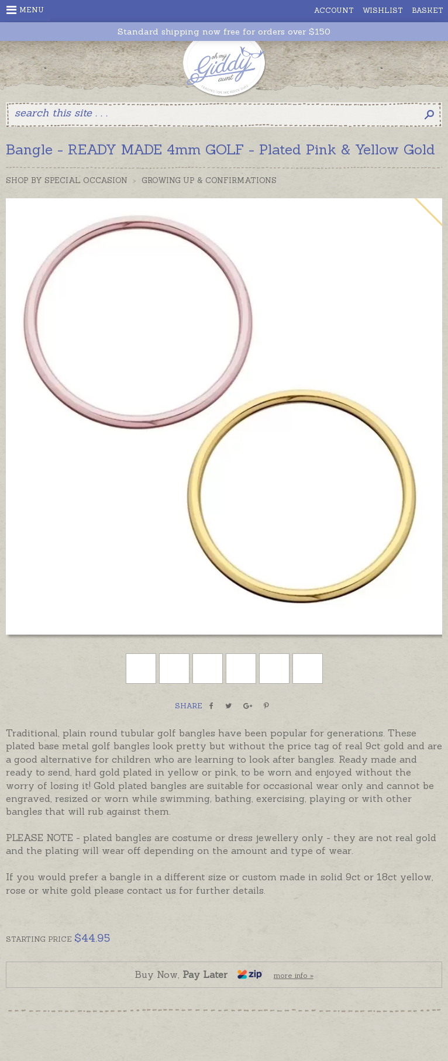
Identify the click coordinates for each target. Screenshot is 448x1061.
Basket (427, 10)
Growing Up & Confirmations (209, 180)
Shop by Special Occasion (66, 180)
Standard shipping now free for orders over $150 (224, 32)
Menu (25, 10)
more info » (293, 975)
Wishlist (383, 10)
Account (334, 10)
